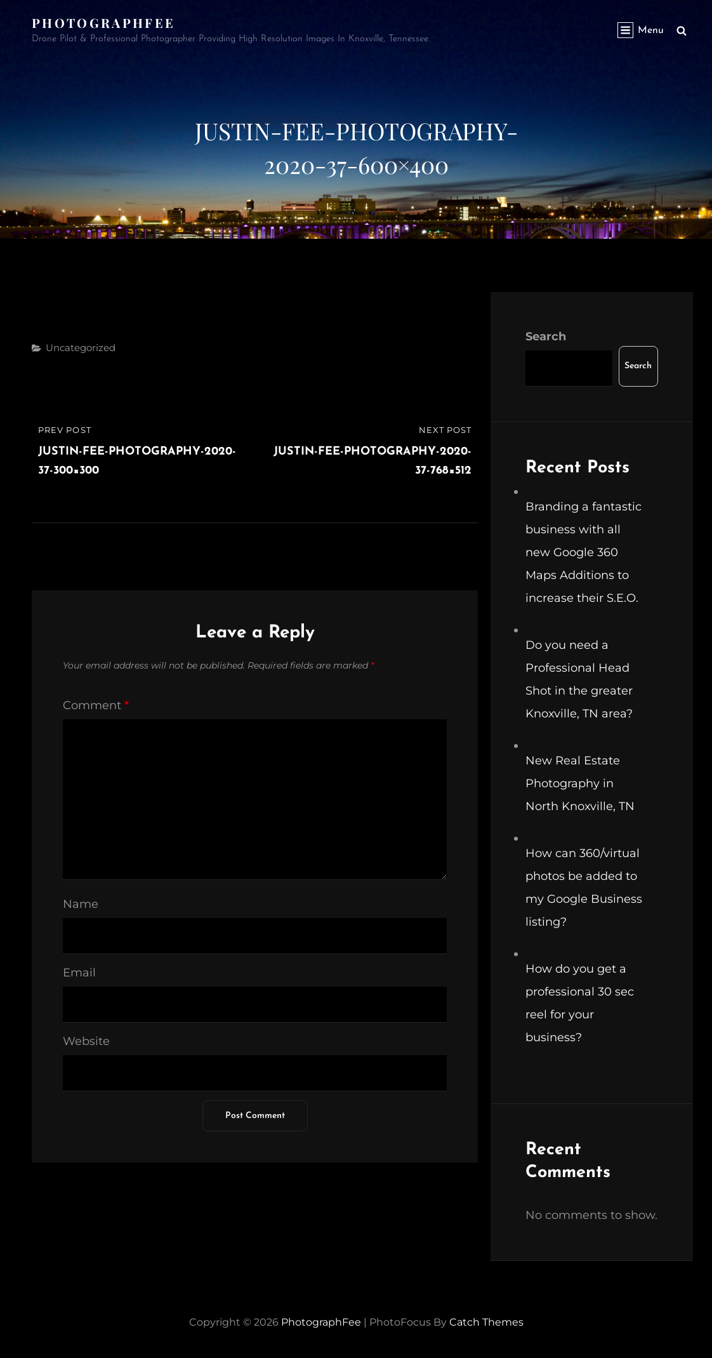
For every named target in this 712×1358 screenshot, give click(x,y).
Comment (96, 705)
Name (80, 904)
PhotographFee (103, 22)
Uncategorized (80, 348)
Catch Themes (486, 1322)
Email (79, 973)
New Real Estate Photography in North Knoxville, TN (580, 783)
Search (545, 336)
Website (86, 1041)
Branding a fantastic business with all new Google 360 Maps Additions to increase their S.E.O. (583, 552)
